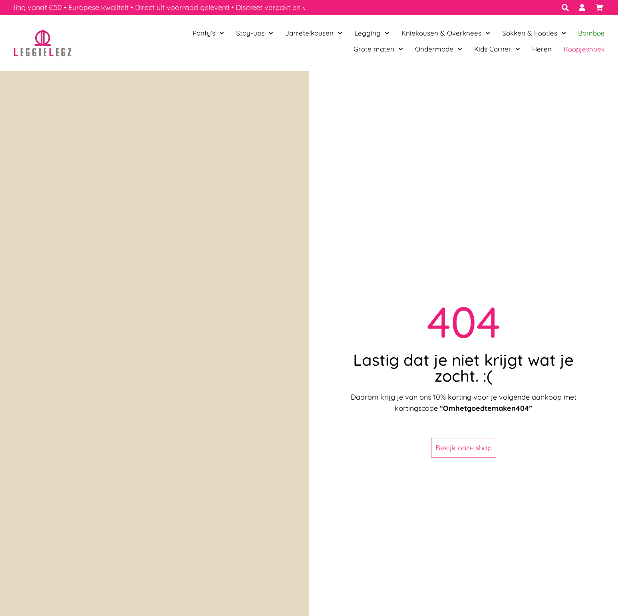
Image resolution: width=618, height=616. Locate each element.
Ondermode (438, 49)
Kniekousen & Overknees (445, 33)
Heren (542, 49)
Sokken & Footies (534, 33)
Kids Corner (497, 49)
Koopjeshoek (584, 49)
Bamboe (591, 33)
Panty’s (208, 33)
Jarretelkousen (313, 33)
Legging (371, 33)
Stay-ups (254, 33)
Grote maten (378, 49)
